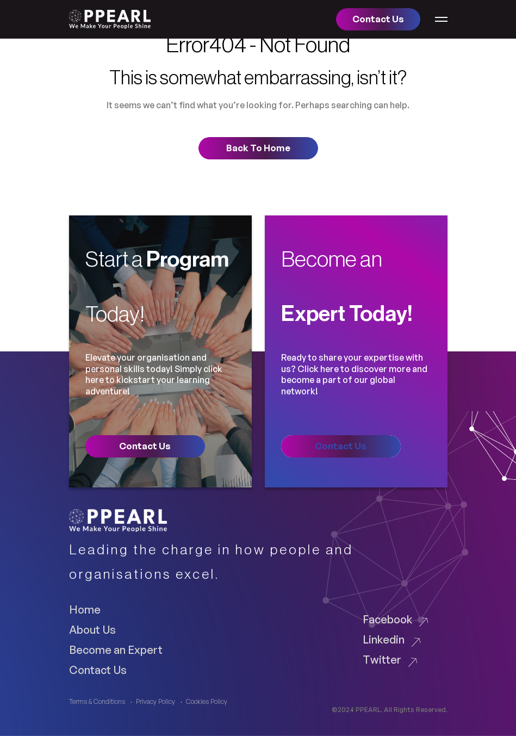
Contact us (378, 18)
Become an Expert (116, 649)
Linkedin (384, 639)
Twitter (382, 659)
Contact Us (98, 669)
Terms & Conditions (97, 701)
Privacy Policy (155, 701)
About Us (92, 629)
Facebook (387, 619)
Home (85, 609)
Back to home (258, 147)
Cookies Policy (206, 701)
